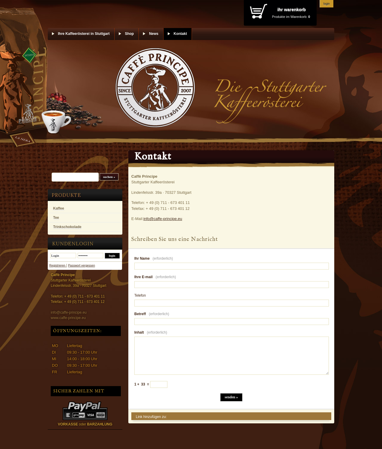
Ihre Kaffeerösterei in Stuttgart (84, 34)
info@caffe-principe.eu (69, 312)
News (153, 34)
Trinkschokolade (67, 227)
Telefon (140, 295)
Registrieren (57, 265)
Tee (56, 218)
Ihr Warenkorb (291, 9)
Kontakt (180, 34)
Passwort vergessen (81, 265)
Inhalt (150, 332)
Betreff (151, 314)
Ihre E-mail (155, 277)
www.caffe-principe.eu (68, 318)
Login (327, 3)
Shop (129, 34)
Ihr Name (153, 258)
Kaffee (58, 208)
